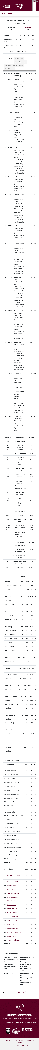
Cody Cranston (12, 913)
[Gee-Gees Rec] (7, 1023)
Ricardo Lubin (12, 881)
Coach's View (9, 69)
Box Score (8, 58)
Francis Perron (12, 928)
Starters (8, 65)
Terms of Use (14, 1045)
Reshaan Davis (12, 897)
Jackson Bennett (13, 875)
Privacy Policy (25, 1045)
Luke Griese (11, 936)
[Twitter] (16, 1020)
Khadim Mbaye (12, 901)
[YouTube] (23, 1020)
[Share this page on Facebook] (10, 992)
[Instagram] (19, 1020)
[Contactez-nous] (31, 1023)
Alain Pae (10, 924)
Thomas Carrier (13, 893)
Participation (18, 65)
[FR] (37, 1)
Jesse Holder (12, 885)
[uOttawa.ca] (19, 1023)
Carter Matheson (13, 940)
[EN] (34, 1)
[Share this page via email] (19, 992)
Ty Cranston (11, 905)
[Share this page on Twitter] (14, 992)
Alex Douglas (12, 920)
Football (7, 13)
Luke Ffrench (12, 909)
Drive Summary (20, 62)
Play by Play (19, 58)
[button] (23, 992)
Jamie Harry (11, 889)
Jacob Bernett (12, 916)
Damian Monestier (14, 932)
